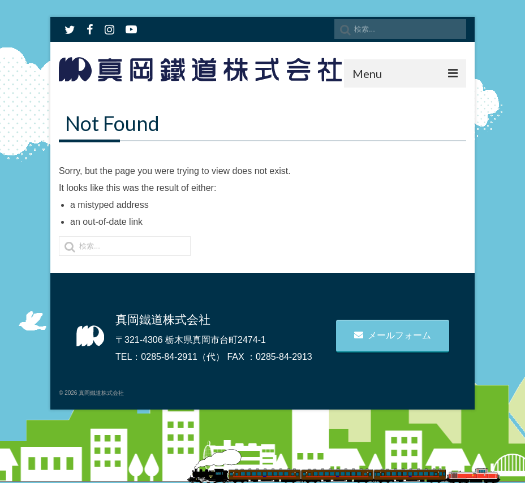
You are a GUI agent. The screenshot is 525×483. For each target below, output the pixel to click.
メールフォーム (392, 335)
